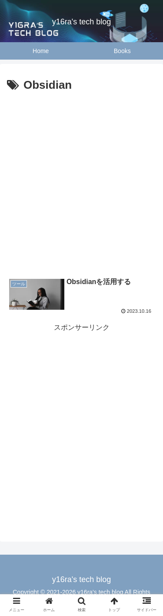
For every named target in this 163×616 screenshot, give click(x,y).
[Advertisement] (81, 181)
